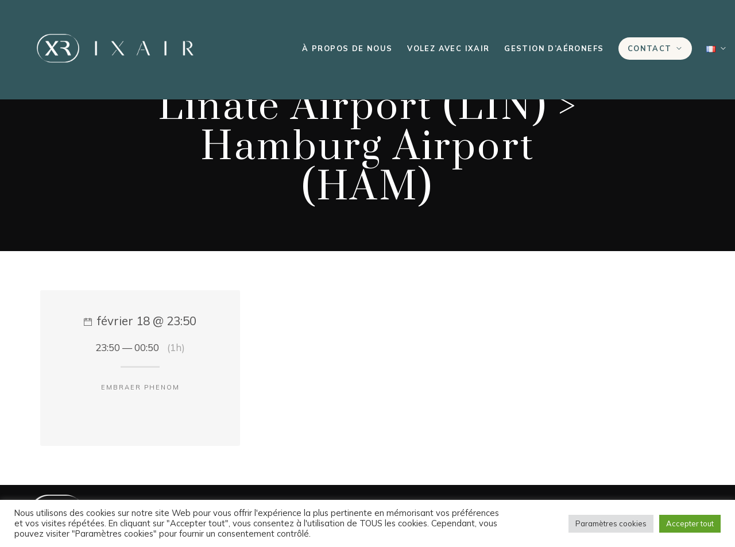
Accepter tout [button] (690, 523)
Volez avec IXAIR (448, 48)
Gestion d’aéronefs (554, 48)
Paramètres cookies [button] (611, 523)
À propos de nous (347, 48)
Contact (650, 48)
